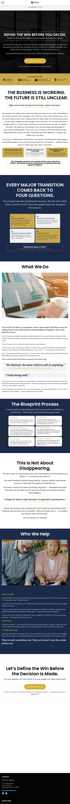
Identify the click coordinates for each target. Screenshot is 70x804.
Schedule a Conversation (35, 61)
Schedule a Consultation (35, 687)
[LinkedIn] (6, 793)
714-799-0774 (10, 780)
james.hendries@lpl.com (9, 790)
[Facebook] (3, 793)
